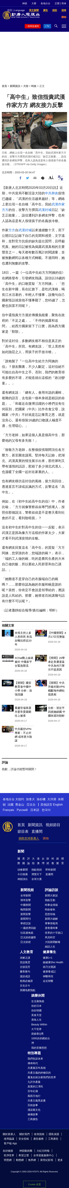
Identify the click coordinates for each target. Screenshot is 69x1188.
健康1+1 (47, 957)
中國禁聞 (25, 904)
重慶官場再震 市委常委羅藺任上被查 (23, 711)
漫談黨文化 (34, 1109)
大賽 (33, 3)
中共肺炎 (51, 193)
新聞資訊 (15, 86)
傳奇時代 (33, 1063)
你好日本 (36, 1005)
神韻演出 (22, 879)
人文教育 (26, 952)
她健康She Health (53, 962)
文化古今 (25, 985)
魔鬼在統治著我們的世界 (42, 1077)
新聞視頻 (27, 890)
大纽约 (19, 799)
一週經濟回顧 (28, 927)
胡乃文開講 (49, 966)
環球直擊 (25, 900)
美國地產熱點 (27, 990)
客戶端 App (10, 1143)
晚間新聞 (25, 909)
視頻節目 (53, 825)
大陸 (25, 86)
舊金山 (19, 804)
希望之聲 (24, 1155)
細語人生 (50, 946)
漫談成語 (25, 976)
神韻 (24, 3)
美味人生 (36, 1019)
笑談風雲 (25, 962)
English (58, 804)
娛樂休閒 (38, 995)
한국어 (46, 810)
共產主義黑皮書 (37, 1100)
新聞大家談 (51, 895)
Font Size (51, 177)
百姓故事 (33, 1105)
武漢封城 (45, 210)
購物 (46, 838)
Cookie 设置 (34, 1184)
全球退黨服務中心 (43, 1155)
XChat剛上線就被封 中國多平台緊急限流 (24, 661)
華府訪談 (25, 923)
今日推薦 (22, 874)
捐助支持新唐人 (29, 838)
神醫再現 (48, 976)
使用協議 (9, 1138)
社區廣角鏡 (26, 932)
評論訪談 (51, 890)
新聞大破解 (51, 918)
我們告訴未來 (35, 1058)
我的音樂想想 (39, 1047)
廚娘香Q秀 (37, 1033)
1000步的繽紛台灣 (40, 1040)
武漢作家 (58, 204)
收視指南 (39, 1134)
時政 (33, 86)
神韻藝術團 (25, 1150)
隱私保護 (54, 1134)
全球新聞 (25, 895)
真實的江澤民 (35, 1086)
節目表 (23, 831)
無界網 (32, 1159)
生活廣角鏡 (37, 1001)
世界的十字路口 (54, 932)
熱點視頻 (36, 869)
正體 (57, 3)
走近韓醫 (48, 980)
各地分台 (45, 3)
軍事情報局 (51, 923)
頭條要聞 (22, 869)
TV (48, 26)
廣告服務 (38, 1138)
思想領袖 (50, 914)
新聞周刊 (25, 918)
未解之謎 (25, 957)
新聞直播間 (33, 26)
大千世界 (36, 1029)
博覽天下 (36, 874)
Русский (22, 810)
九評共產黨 (34, 1081)
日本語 (34, 810)
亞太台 (31, 804)
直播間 (37, 831)
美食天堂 (36, 1015)
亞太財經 (25, 942)
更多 (60, 1159)
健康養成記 (49, 971)
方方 (5, 210)
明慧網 (8, 1159)
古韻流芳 (25, 966)
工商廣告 (33, 1119)
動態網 (20, 1159)
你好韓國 (36, 1010)
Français (8, 810)
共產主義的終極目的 (39, 1072)
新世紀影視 (46, 1159)
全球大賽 (36, 879)
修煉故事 (33, 1114)
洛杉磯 (41, 799)
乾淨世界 (9, 1155)
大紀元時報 (43, 1150)
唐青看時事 (51, 927)
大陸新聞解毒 (52, 942)
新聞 (20, 851)
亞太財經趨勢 (28, 937)
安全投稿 (24, 1138)
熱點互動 (50, 900)
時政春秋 (50, 909)
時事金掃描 (51, 904)
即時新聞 (50, 869)
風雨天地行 (34, 1095)
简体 (63, 3)
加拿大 (30, 799)
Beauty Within (39, 1024)
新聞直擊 (25, 914)
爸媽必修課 (26, 980)
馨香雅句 (25, 971)
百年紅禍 (33, 1091)
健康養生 (49, 952)
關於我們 (24, 1134)
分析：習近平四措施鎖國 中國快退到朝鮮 (56, 711)
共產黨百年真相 (37, 1067)
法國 (10, 804)
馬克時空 (50, 937)
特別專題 (34, 1053)
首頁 (4, 86)
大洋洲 (51, 799)
